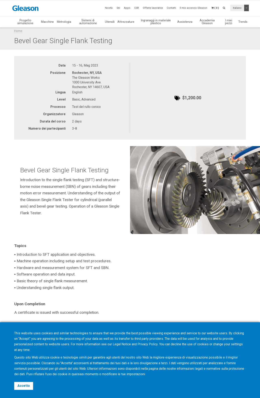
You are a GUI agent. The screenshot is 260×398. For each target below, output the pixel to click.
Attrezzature (125, 22)
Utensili (110, 22)
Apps (127, 7)
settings (237, 344)
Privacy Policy (148, 344)
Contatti (171, 7)
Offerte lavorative (153, 7)
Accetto (23, 386)
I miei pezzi (228, 22)
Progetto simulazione (25, 22)
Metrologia (64, 22)
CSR (136, 7)
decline (176, 344)
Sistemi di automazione (88, 22)
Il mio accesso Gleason (193, 7)
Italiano (237, 7)
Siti (118, 7)
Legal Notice (122, 344)
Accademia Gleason (207, 22)
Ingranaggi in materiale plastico (156, 22)
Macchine (47, 22)
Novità (109, 7)
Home (18, 31)
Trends (242, 22)
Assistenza (184, 22)
